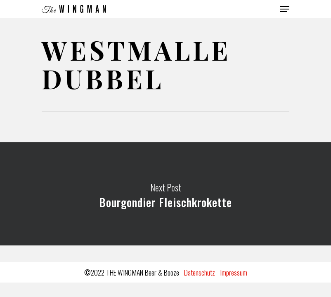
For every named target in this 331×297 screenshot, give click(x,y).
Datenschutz (199, 272)
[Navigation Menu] (284, 9)
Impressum (233, 272)
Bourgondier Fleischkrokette (165, 193)
